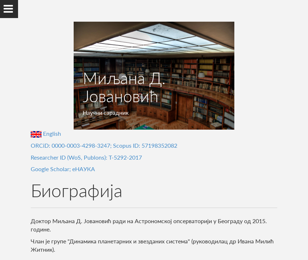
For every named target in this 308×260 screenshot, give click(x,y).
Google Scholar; (51, 168)
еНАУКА (83, 168)
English (46, 133)
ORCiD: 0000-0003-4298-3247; (72, 145)
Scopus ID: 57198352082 (145, 145)
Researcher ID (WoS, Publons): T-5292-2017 (86, 157)
